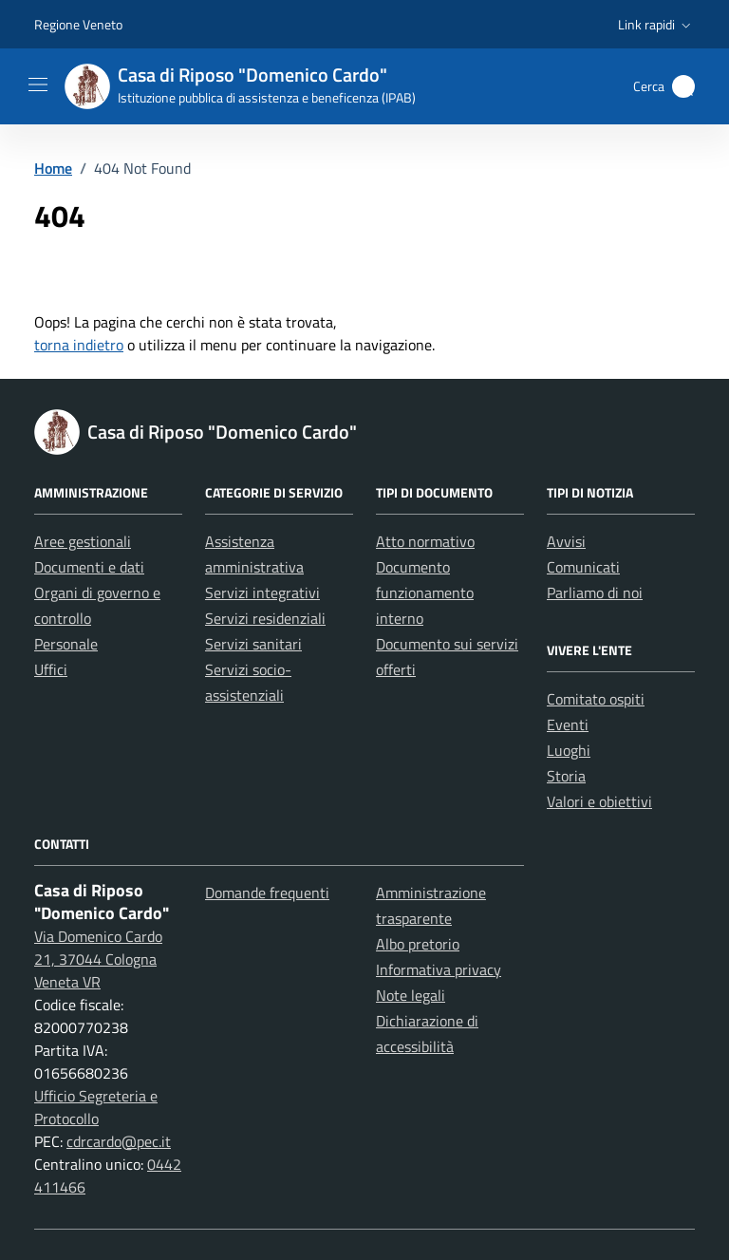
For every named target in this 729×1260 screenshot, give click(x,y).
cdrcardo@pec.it (118, 1141)
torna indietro (78, 344)
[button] (656, 25)
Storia (566, 775)
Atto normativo (425, 541)
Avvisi (566, 541)
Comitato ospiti (596, 698)
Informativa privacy (438, 969)
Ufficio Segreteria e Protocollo (96, 1107)
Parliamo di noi (595, 592)
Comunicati (583, 566)
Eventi (568, 724)
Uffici (50, 669)
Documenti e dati (89, 566)
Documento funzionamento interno (425, 592)
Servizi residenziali (265, 618)
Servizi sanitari (253, 643)
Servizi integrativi (262, 592)
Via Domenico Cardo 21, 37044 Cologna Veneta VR (98, 959)
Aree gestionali (82, 541)
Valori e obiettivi (599, 801)
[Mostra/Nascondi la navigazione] (38, 84)
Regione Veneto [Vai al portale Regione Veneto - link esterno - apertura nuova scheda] (78, 24)
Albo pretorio (417, 943)
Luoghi (568, 750)
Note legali (410, 995)
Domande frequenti (267, 892)
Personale (66, 643)
